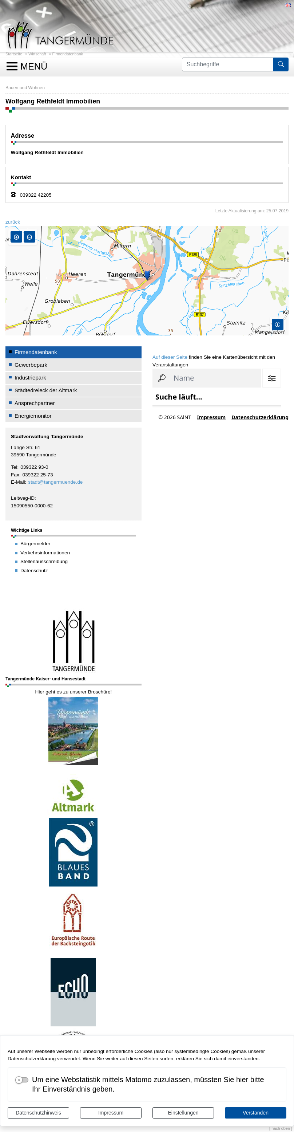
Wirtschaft (37, 54)
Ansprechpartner (35, 403)
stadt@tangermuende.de (55, 482)
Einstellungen (183, 1113)
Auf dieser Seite (169, 357)
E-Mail (18, 482)
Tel (14, 467)
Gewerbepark (31, 365)
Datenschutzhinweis (38, 1113)
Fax (15, 474)
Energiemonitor (33, 416)
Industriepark (30, 377)
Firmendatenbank (67, 54)
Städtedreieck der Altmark (46, 390)
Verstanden (256, 1113)
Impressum (110, 1113)
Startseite (13, 54)
